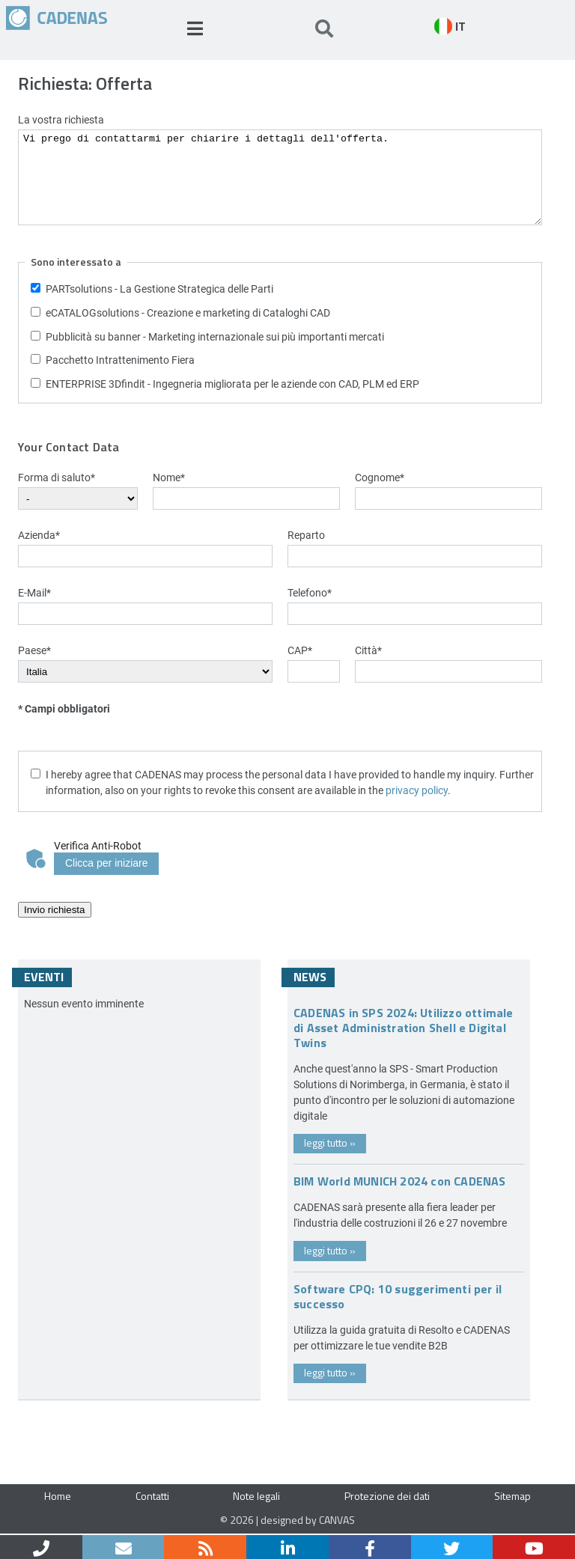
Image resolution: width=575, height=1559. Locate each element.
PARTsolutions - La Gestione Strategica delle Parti (159, 288)
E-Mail (34, 592)
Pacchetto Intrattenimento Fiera (120, 360)
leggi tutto (330, 1142)
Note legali (256, 1496)
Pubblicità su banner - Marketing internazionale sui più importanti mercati (215, 336)
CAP (300, 650)
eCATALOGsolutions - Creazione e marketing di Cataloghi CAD (188, 312)
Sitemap (512, 1496)
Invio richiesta (54, 909)
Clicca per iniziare (106, 863)
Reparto (306, 535)
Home (57, 1496)
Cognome (379, 477)
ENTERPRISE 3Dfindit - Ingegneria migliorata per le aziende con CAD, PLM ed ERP (232, 383)
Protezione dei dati (387, 1496)
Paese (34, 650)
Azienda (39, 535)
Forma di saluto (56, 477)
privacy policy (417, 790)
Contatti (152, 1496)
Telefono (310, 592)
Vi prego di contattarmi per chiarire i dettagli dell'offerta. (280, 177)
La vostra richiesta (61, 119)
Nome (169, 477)
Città (368, 650)
